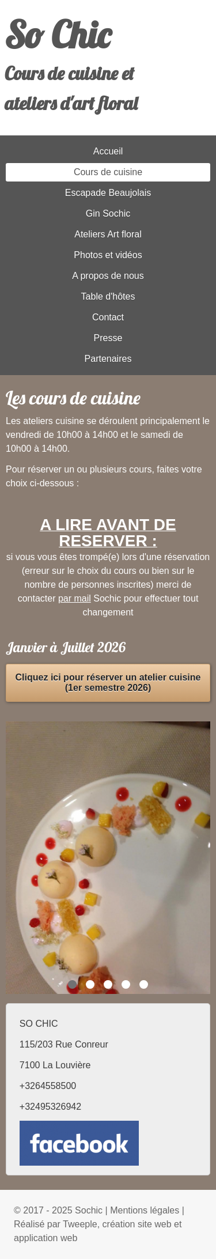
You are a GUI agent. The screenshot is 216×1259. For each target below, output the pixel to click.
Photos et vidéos (108, 255)
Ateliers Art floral (107, 234)
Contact (108, 317)
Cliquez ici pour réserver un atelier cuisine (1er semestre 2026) (108, 682)
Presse (108, 338)
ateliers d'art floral (71, 103)
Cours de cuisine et (69, 73)
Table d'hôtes (108, 296)
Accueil (108, 151)
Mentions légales (144, 1210)
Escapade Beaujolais (108, 193)
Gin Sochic (108, 213)
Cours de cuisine (108, 172)
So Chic (58, 35)
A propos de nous (108, 276)
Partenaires (108, 359)
